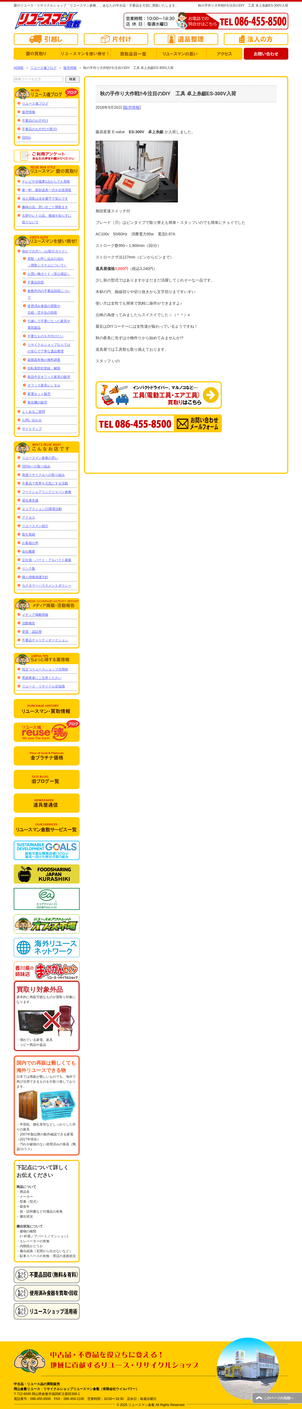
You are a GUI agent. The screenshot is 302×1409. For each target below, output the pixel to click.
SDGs (26, 138)
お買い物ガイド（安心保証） (48, 274)
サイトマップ (32, 429)
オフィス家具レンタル (43, 385)
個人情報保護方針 (35, 577)
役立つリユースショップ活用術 (45, 669)
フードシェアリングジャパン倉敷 (46, 492)
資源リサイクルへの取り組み (43, 475)
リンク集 (28, 568)
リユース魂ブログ (35, 103)
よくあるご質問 (33, 412)
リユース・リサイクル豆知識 (43, 686)
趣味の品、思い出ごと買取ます (45, 207)
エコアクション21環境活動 (42, 509)
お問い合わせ (32, 420)
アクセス (28, 517)
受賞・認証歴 (32, 632)
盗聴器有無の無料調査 (43, 360)
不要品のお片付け (35, 120)
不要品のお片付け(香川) (39, 129)
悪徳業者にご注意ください (41, 678)
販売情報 (131, 107)
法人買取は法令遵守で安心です (45, 199)
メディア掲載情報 (35, 615)
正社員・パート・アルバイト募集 (46, 560)
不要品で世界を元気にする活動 (45, 483)
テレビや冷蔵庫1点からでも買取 (46, 181)
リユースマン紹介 (35, 526)
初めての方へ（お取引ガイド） (45, 251)
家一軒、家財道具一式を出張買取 (46, 190)
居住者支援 (30, 500)
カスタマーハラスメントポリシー (46, 585)
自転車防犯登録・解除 (43, 368)
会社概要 (28, 551)
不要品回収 (35, 282)
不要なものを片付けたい (45, 336)
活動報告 (28, 623)
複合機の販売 (37, 402)
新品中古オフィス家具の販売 (48, 377)
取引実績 (28, 534)
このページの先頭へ (278, 1398)
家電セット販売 (39, 394)
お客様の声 (30, 543)
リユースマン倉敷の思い (40, 458)
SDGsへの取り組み (36, 466)
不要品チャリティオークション (45, 640)
